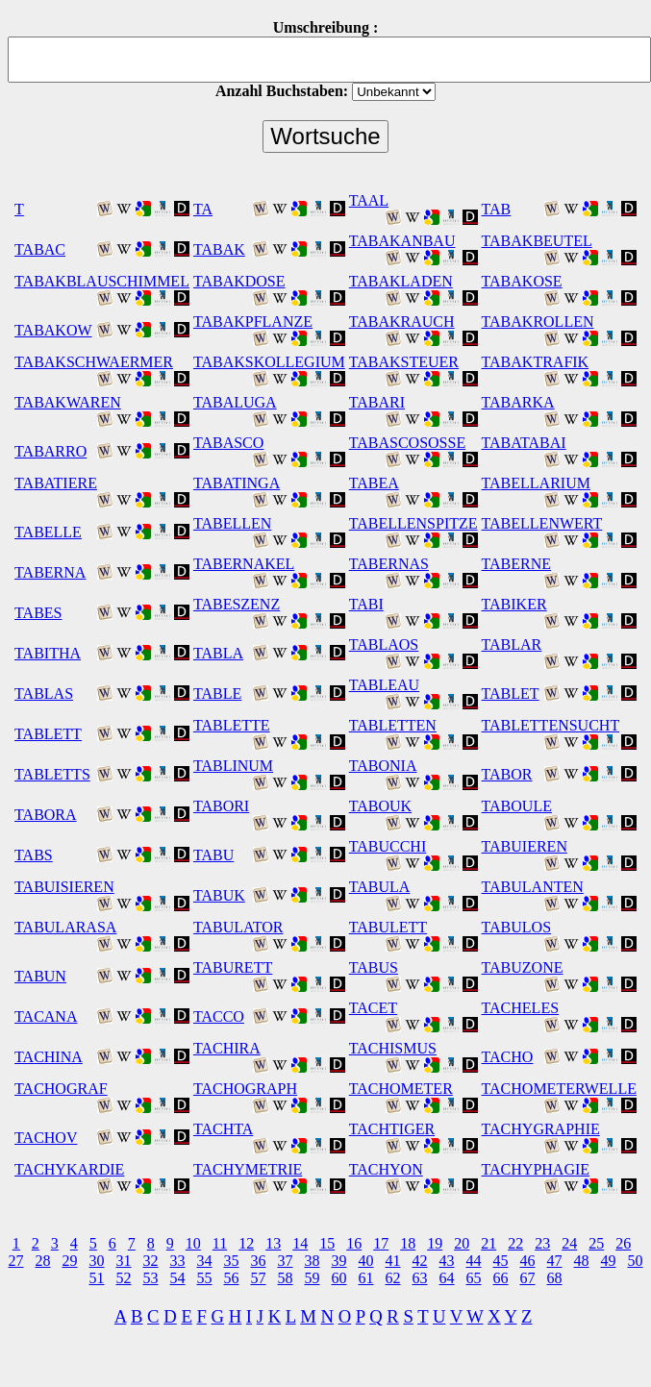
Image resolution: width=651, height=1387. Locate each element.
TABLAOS (384, 644)
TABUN (40, 976)
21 (488, 1243)
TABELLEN (232, 523)
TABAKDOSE (239, 281)
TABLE (217, 693)
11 (220, 1243)
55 (205, 1278)
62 (393, 1278)
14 (300, 1243)
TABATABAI (524, 442)
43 (447, 1260)
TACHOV (45, 1137)
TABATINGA (236, 483)
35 (231, 1260)
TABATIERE (55, 483)
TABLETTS (52, 774)
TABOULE (517, 806)
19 (434, 1243)
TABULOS (517, 927)
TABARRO (50, 451)
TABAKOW (52, 330)
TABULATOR (238, 927)
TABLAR (512, 644)
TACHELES (521, 1008)
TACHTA (223, 1129)
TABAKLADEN (401, 281)
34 (205, 1260)
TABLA (218, 653)
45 (501, 1260)
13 (273, 1243)
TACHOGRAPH (245, 1088)
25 (596, 1243)
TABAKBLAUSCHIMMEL (101, 281)
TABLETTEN (393, 725)
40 (366, 1260)
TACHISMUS (393, 1048)
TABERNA (50, 572)
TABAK (219, 249)
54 (178, 1278)
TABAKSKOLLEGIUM (269, 362)
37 (285, 1260)
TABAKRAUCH (402, 321)
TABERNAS (389, 564)
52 (124, 1278)
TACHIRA (227, 1048)
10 (193, 1243)
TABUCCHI (388, 846)
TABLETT (48, 734)
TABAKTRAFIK (535, 362)
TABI (366, 604)
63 (420, 1278)
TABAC (39, 249)
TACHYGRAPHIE (541, 1129)
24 (569, 1243)
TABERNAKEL (243, 564)
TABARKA (518, 402)
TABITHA (47, 653)
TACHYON (386, 1169)
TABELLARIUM (536, 483)
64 (447, 1278)
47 (555, 1260)
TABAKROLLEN (538, 321)
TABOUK (380, 806)
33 (178, 1260)
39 (339, 1260)
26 (623, 1243)
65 (474, 1278)
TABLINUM (233, 765)
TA (203, 209)
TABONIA (383, 765)
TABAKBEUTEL (537, 241)
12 (246, 1243)
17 (380, 1243)
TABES (38, 613)
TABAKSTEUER (404, 362)
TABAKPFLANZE (253, 321)
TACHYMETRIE (247, 1169)
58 (285, 1278)
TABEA (374, 483)
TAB (497, 209)
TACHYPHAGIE (536, 1169)
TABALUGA (235, 402)
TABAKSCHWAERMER (93, 362)
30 (97, 1260)
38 (312, 1260)
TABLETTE (231, 725)
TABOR (507, 774)
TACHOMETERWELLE (559, 1088)
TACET (373, 1008)
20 (461, 1243)
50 (635, 1260)
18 (407, 1243)
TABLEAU (384, 685)
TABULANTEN (533, 887)
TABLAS (43, 693)
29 (70, 1260)
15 (327, 1243)
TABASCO (228, 442)
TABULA (380, 887)
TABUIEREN (524, 846)
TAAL (368, 200)
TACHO (508, 1057)
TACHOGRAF (61, 1088)
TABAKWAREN (67, 402)
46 (528, 1260)
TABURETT (232, 967)
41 (393, 1260)
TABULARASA (65, 927)
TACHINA (48, 1057)
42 (420, 1260)
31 (124, 1260)
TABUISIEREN (64, 887)
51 (97, 1278)
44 (474, 1260)
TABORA (45, 814)
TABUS (373, 967)
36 (258, 1260)
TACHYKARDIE (69, 1169)
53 (151, 1278)
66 (501, 1278)
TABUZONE (522, 967)
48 (581, 1260)
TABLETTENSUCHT (551, 725)
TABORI (221, 806)
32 (151, 1260)
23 (542, 1243)
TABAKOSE (522, 281)
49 (608, 1260)
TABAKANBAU (402, 241)
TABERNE (517, 564)
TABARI (377, 402)
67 (528, 1278)
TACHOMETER (401, 1088)
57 (258, 1278)
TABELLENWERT (542, 523)
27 (16, 1260)
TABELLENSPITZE (413, 523)
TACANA (45, 1016)
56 (231, 1278)
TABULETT (388, 927)
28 (43, 1260)
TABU (213, 855)
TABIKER (514, 604)
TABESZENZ (236, 604)
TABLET (510, 693)
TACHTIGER (392, 1129)
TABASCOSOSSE (407, 442)
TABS (33, 855)
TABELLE (48, 532)
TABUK (219, 895)
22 (515, 1243)
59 (312, 1278)
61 (366, 1278)
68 (555, 1278)
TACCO (218, 1016)
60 (339, 1278)
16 (354, 1243)
